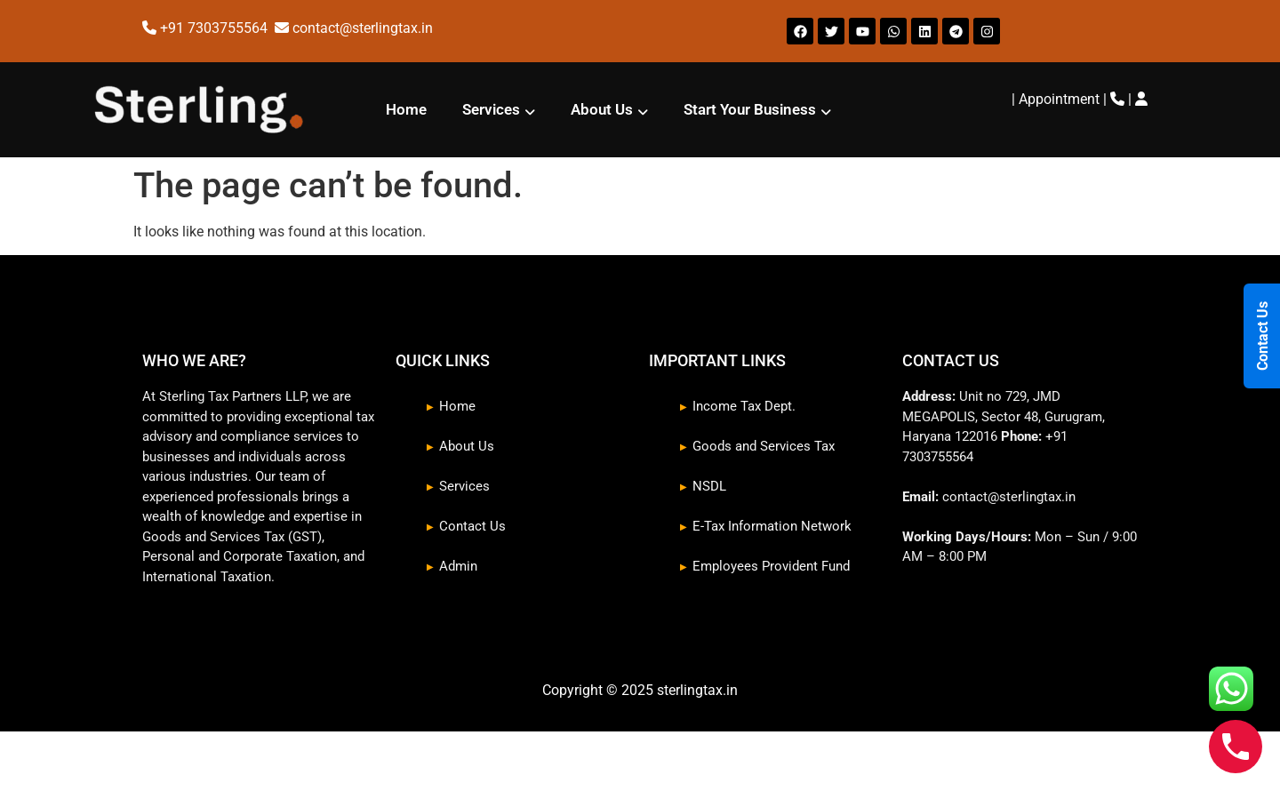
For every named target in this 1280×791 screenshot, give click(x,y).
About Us (609, 109)
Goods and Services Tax (763, 446)
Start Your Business (757, 109)
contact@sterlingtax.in (362, 28)
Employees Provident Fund (771, 566)
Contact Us (472, 526)
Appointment (1059, 99)
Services (498, 109)
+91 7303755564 (215, 28)
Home (406, 109)
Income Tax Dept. (744, 406)
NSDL (709, 486)
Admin (458, 566)
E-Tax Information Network (772, 526)
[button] (498, 110)
